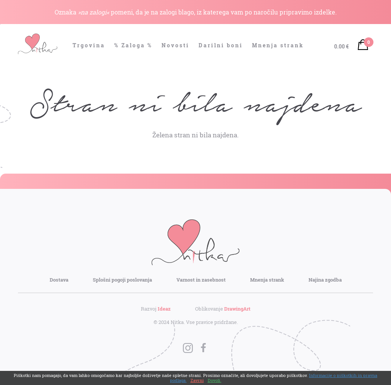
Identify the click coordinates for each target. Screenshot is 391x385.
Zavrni (197, 380)
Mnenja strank (278, 45)
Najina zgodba (325, 279)
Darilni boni (221, 45)
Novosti (175, 45)
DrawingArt (237, 308)
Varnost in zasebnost (201, 279)
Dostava (59, 279)
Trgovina (89, 45)
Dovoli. (214, 380)
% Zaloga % (133, 45)
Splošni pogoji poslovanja (122, 279)
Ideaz (164, 308)
